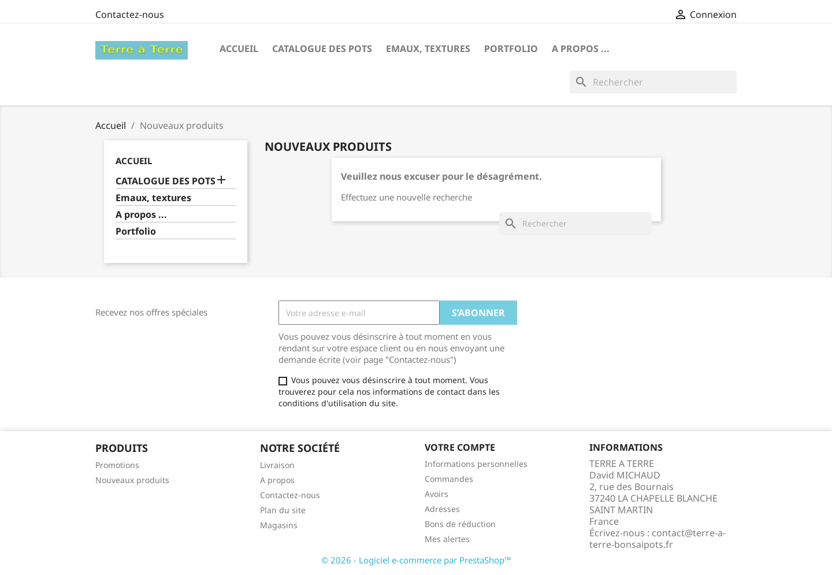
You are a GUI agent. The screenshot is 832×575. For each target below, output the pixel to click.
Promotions (117, 464)
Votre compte (460, 447)
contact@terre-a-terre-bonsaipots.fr (657, 538)
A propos (277, 479)
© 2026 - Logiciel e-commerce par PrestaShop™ (416, 560)
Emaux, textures (428, 48)
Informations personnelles (476, 463)
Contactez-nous (129, 14)
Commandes (449, 478)
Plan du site (283, 509)
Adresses (442, 508)
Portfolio (511, 48)
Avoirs (436, 493)
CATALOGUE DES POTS (322, 48)
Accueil (239, 48)
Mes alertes (447, 538)
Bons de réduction (460, 523)
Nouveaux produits (132, 479)
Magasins (279, 525)
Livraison (277, 464)
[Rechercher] (653, 82)
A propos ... (581, 48)
